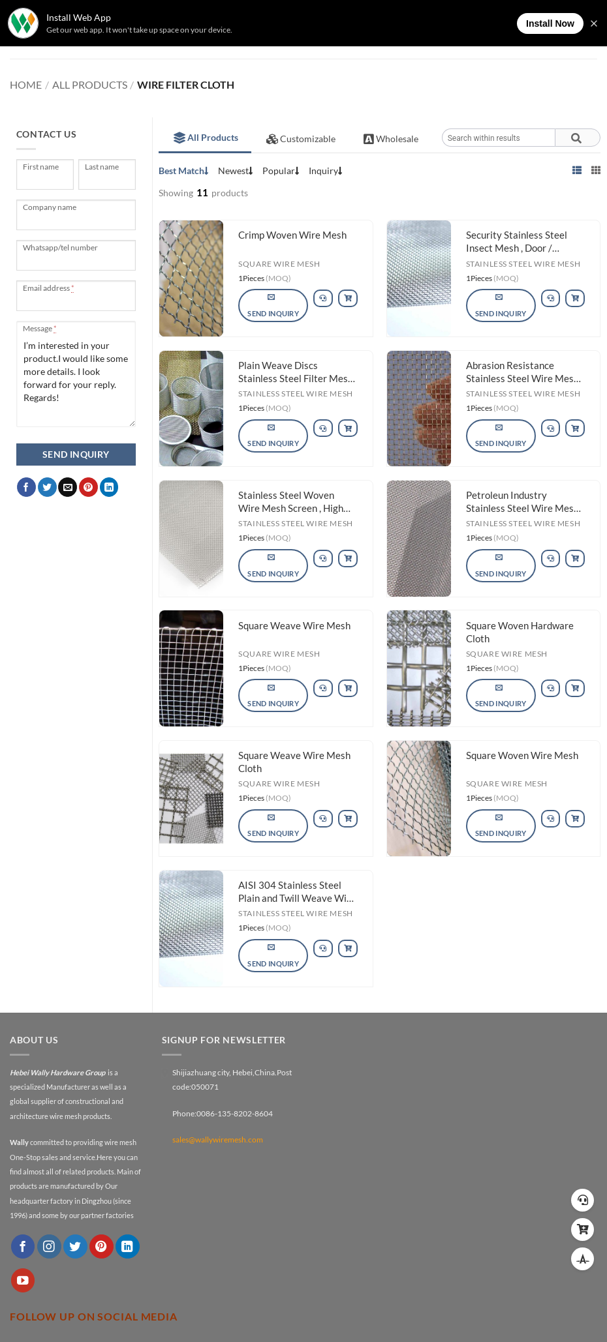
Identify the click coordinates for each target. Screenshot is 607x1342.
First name (41, 167)
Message (39, 329)
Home (26, 84)
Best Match (184, 170)
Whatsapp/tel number (61, 248)
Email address (48, 288)
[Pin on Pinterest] (88, 487)
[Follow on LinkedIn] (128, 1246)
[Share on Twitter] (47, 487)
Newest (235, 170)
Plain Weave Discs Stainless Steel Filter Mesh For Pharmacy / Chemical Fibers (295, 373)
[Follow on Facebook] (23, 1246)
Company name (50, 207)
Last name (102, 167)
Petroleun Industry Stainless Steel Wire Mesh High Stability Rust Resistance (522, 502)
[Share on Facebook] (26, 487)
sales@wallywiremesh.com (217, 1139)
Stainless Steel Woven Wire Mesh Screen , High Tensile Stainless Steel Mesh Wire (290, 502)
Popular (281, 170)
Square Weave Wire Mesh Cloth (294, 761)
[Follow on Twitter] (75, 1246)
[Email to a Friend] (67, 487)
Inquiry (326, 170)
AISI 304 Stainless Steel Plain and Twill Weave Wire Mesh (297, 892)
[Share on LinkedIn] (109, 487)
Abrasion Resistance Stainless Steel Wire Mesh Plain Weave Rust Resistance (522, 373)
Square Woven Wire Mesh (522, 755)
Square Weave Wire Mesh (294, 625)
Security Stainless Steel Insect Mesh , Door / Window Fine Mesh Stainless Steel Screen (516, 242)
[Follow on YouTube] (23, 1280)
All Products (89, 84)
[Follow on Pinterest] (101, 1246)
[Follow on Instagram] (49, 1246)
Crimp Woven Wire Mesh (292, 235)
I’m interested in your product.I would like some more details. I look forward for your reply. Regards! (76, 374)
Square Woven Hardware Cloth (520, 631)
